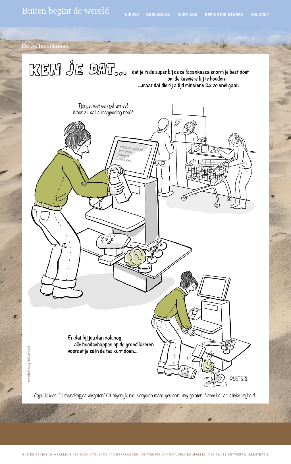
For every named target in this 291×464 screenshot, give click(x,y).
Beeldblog (158, 15)
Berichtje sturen (224, 15)
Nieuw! (132, 15)
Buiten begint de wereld (65, 10)
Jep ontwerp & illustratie (245, 454)
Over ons (187, 15)
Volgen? (260, 15)
